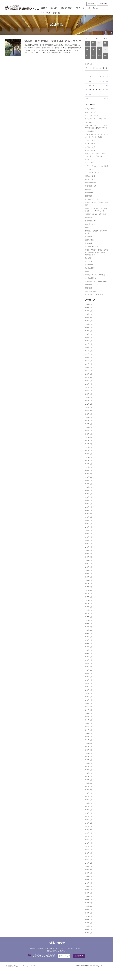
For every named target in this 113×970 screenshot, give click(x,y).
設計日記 (56, 13)
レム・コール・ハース (92, 173)
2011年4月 (88, 850)
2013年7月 (88, 760)
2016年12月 (89, 623)
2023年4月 (88, 391)
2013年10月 (89, 750)
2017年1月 (88, 620)
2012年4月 (88, 810)
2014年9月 (88, 713)
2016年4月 (88, 650)
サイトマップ (31, 966)
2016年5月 (88, 647)
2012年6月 (88, 803)
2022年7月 (88, 417)
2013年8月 (88, 756)
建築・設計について (65, 53)
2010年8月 (88, 876)
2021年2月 (88, 464)
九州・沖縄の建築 (52, 53)
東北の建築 (88, 236)
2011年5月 (88, 846)
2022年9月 (88, 414)
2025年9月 (88, 321)
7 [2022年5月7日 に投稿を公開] (103, 77)
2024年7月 (88, 351)
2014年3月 (88, 733)
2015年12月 (89, 663)
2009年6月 (88, 919)
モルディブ (88, 159)
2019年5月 (88, 534)
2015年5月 (88, 687)
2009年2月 (88, 933)
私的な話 (88, 258)
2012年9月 (88, 793)
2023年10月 (89, 377)
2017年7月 (88, 600)
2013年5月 (88, 766)
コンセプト (54, 8)
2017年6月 (88, 603)
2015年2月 (88, 697)
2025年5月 (88, 331)
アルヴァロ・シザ (90, 112)
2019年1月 (88, 547)
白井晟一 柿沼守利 (91, 246)
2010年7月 (88, 879)
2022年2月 (88, 431)
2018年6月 (88, 570)
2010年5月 (88, 883)
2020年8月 (88, 484)
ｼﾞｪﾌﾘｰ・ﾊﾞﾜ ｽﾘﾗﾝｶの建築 (94, 294)
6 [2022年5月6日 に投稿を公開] (100, 77)
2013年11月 (89, 746)
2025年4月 (88, 334)
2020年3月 (88, 500)
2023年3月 (88, 394)
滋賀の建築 (88, 243)
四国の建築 (88, 217)
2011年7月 (88, 840)
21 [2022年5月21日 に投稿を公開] (103, 85)
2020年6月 (88, 490)
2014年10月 (89, 710)
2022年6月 (88, 420)
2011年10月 (89, 830)
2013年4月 (88, 770)
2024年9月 (88, 344)
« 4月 (87, 98)
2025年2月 (88, 337)
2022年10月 (89, 411)
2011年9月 (88, 833)
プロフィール (80, 8)
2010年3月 (88, 890)
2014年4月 (88, 730)
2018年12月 (89, 550)
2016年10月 (89, 630)
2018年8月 (88, 564)
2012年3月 (88, 813)
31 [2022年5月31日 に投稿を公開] (90, 94)
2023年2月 (88, 397)
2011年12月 (89, 823)
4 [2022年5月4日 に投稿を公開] (93, 77)
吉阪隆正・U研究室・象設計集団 (95, 214)
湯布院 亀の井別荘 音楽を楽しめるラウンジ (52, 41)
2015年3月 (88, 693)
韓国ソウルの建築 (90, 291)
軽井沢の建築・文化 (91, 278)
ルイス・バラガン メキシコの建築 (96, 166)
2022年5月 (88, 424)
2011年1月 (88, 860)
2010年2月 (88, 893)
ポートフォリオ (93, 8)
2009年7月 (88, 916)
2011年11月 (89, 826)
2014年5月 (88, 727)
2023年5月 (88, 387)
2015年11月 (89, 667)
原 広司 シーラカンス (93, 199)
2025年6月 (88, 327)
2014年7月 (88, 720)
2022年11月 (89, 407)
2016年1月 (88, 660)
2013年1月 (88, 780)
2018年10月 (89, 557)
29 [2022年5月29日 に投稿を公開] (106, 90)
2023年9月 (88, 381)
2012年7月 (88, 800)
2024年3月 (88, 364)
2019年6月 (88, 530)
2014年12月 (89, 703)
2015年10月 (89, 670)
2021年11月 (89, 440)
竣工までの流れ (66, 8)
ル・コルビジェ (90, 169)
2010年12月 (89, 863)
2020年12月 (89, 470)
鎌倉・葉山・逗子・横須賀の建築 (95, 281)
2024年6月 (88, 354)
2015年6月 (88, 683)
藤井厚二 (88, 271)
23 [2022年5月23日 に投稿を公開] (86, 90)
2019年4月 (88, 537)
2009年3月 (88, 929)
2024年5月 (88, 357)
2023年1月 (88, 400)
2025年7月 (88, 324)
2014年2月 (88, 736)
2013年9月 (88, 753)
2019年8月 (88, 524)
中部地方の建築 (90, 179)
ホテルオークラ (90, 147)
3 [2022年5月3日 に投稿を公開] (90, 77)
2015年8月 (88, 677)
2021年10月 (89, 444)
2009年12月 (89, 899)
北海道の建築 (89, 192)
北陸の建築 (88, 196)
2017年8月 (88, 597)
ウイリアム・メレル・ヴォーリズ (95, 119)
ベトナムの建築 (90, 143)
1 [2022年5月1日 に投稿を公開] (107, 72)
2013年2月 (88, 776)
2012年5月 (88, 806)
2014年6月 (88, 723)
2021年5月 (88, 457)
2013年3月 (88, 773)
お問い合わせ (63, 956)
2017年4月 (88, 610)
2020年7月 (88, 487)
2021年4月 (88, 460)
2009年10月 (89, 906)
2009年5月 (88, 923)
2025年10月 (89, 317)
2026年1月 (88, 314)
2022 (96, 39)
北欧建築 (88, 189)
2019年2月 (88, 544)
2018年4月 (88, 577)
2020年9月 (88, 480)
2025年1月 (88, 341)
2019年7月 (88, 527)
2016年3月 (88, 653)
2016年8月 (88, 637)
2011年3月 (88, 853)
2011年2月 (88, 856)
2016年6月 (88, 643)
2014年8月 (88, 716)
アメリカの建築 (90, 109)
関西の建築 (88, 288)
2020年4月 (88, 497)
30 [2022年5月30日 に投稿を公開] (86, 94)
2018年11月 (89, 554)
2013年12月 (89, 743)
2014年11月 (89, 707)
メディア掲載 (45, 13)
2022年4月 (88, 427)
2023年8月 (88, 384)
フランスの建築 (90, 140)
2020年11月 (89, 474)
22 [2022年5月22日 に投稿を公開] (106, 85)
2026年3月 (88, 307)
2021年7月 (88, 450)
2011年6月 (88, 843)
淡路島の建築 (89, 240)
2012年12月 (89, 783)
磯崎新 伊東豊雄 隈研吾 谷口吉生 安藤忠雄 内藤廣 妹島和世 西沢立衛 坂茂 (96, 252)
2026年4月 (88, 304)
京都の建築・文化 (90, 186)
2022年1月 (88, 434)
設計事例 (44, 8)
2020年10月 (89, 477)
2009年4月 (88, 926)
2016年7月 (88, 640)
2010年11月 (89, 866)
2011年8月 (88, 836)
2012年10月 (89, 790)
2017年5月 (88, 607)
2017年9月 (88, 593)
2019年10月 (89, 517)
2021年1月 (88, 467)
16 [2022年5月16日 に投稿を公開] (86, 85)
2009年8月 (88, 913)
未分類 (87, 227)
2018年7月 (88, 567)
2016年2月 (88, 657)
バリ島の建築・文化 (91, 131)
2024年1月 (88, 371)
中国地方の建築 (90, 176)
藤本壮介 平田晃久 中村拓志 (95, 275)
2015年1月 (88, 700)
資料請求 (91, 3)
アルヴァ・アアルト (91, 115)
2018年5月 (88, 573)
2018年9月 (88, 560)
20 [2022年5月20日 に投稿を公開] (100, 85)
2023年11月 (89, 374)
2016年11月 (89, 627)
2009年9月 (88, 909)
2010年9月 (88, 873)
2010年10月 (89, 870)
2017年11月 (89, 587)
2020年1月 (88, 507)
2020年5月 (88, 494)
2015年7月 (88, 680)
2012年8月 (88, 796)
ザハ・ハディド (90, 122)
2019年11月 (89, 514)
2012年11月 (89, 786)
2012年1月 (88, 820)
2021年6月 (88, 454)
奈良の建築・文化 (90, 221)
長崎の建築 (88, 285)
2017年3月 (88, 613)
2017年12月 (89, 583)
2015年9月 (88, 673)
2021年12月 (89, 437)
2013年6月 (88, 763)
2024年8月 (88, 347)
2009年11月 (89, 903)
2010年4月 (88, 886)
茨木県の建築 (89, 268)
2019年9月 (88, 520)
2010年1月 (88, 896)
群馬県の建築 (89, 265)
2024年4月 (88, 361)
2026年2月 (88, 311)
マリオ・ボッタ (90, 150)
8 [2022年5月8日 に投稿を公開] (107, 77)
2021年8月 (88, 447)
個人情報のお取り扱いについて (15, 966)
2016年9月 (88, 633)
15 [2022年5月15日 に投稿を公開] (106, 81)
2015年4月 (88, 690)
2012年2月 (88, 816)
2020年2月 (88, 504)
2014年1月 (88, 740)
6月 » (106, 98)
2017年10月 (89, 590)
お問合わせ (103, 3)
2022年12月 (89, 404)
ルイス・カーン (90, 163)
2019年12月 (89, 510)
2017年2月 (88, 617)
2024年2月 (88, 367)
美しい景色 (88, 261)
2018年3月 (88, 580)
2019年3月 (88, 540)
